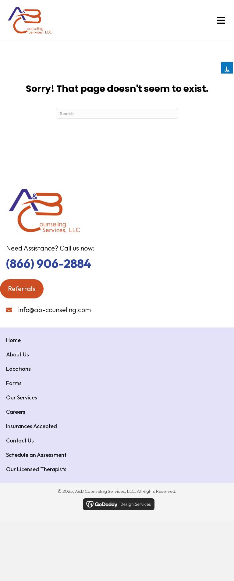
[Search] (117, 113)
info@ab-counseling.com (54, 309)
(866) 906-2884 (48, 263)
